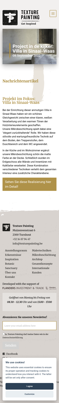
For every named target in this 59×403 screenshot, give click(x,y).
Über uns (10, 272)
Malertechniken (41, 250)
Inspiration (12, 259)
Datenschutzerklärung (13, 337)
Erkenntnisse (13, 254)
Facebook (10, 353)
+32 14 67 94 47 (21, 239)
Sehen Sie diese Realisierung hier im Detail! (28, 184)
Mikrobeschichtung (44, 254)
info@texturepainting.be (27, 243)
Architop (37, 259)
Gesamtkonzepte (42, 263)
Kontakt (10, 276)
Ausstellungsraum (16, 250)
